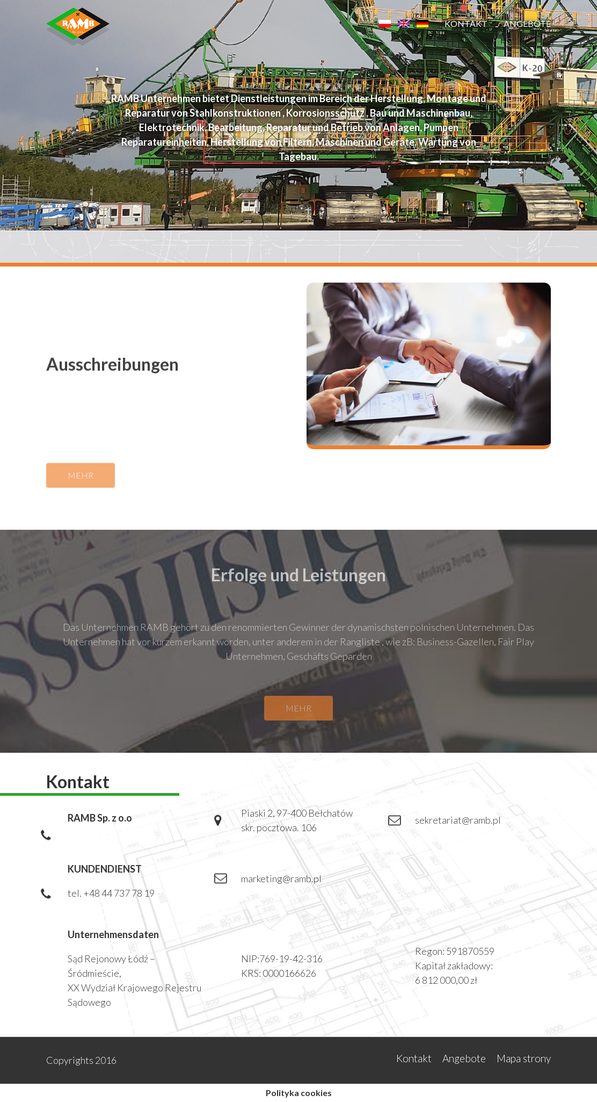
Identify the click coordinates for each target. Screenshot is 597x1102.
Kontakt (466, 23)
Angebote (527, 23)
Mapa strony (524, 1058)
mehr (80, 481)
